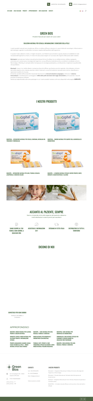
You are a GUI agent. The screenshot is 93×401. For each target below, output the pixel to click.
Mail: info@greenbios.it (34, 376)
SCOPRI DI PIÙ (77, 79)
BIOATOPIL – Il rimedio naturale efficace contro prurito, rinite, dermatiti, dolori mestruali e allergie (65, 174)
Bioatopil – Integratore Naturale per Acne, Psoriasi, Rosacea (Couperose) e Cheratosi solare (23, 174)
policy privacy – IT (11, 382)
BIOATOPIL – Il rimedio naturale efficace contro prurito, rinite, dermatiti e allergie (66, 385)
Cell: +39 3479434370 (33, 371)
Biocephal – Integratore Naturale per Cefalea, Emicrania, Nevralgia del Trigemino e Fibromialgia (26, 140)
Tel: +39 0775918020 (33, 373)
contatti (38, 381)
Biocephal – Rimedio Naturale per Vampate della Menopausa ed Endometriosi (64, 140)
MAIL (20, 315)
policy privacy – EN (11, 383)
